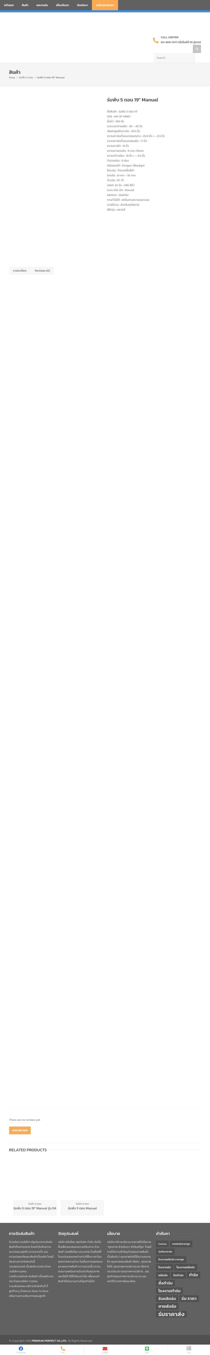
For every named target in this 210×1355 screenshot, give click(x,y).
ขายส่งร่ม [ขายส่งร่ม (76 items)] (167, 1298)
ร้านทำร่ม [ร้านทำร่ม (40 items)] (162, 1235)
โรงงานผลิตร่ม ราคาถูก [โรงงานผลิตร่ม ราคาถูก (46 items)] (171, 1251)
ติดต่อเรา (82, 5)
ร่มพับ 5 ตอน (26, 69)
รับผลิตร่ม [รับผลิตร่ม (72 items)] (167, 1290)
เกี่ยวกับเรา (62, 5)
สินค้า (25, 5)
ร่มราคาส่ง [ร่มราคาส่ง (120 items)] (171, 1306)
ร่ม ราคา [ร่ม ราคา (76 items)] (189, 1290)
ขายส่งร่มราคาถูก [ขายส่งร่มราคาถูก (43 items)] (181, 1236)
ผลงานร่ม (42, 5)
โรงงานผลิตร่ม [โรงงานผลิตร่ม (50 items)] (185, 1259)
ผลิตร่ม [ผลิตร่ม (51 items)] (163, 1267)
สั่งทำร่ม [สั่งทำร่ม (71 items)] (165, 1275)
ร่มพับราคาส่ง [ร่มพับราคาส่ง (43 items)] (165, 1243)
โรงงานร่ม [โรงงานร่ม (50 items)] (164, 1259)
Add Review (20, 1122)
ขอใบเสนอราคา (105, 5)
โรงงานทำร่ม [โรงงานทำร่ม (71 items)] (169, 1282)
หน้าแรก (9, 5)
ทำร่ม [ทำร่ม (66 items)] (193, 1267)
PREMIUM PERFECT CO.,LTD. (49, 1332)
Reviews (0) (42, 262)
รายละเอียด (20, 262)
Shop (12, 69)
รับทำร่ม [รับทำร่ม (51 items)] (178, 1267)
